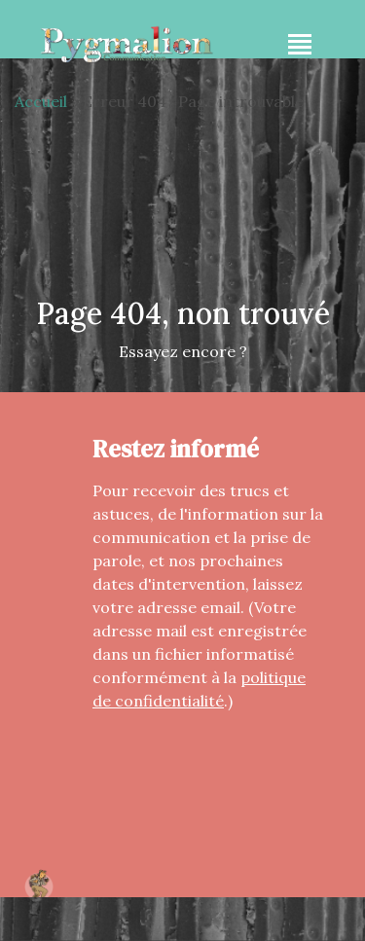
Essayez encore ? (183, 351)
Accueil (41, 101)
